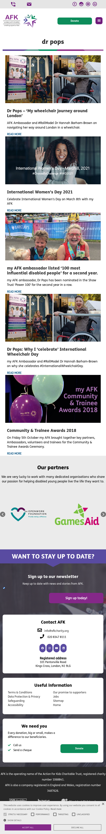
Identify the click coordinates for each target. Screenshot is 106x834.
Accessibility (15, 704)
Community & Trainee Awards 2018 (41, 430)
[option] (29, 514)
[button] (2, 514)
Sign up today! (83, 598)
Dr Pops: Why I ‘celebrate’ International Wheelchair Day (46, 352)
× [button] (103, 804)
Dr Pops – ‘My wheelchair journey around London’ (47, 113)
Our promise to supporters (69, 692)
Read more (56, 809)
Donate (79, 748)
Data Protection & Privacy (24, 696)
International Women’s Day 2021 (40, 192)
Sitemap (58, 700)
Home (57, 704)
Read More (14, 134)
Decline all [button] (77, 827)
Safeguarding (16, 700)
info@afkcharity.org (56, 630)
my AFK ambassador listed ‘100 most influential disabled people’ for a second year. (52, 270)
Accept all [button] (28, 827)
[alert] (53, 817)
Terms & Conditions (20, 692)
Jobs (56, 696)
